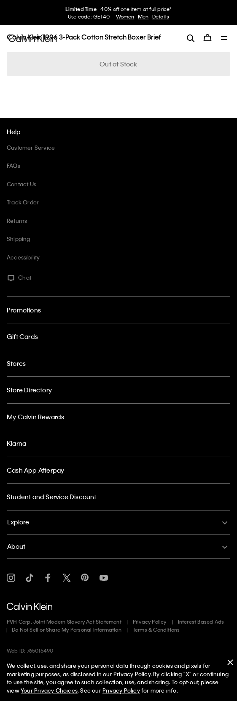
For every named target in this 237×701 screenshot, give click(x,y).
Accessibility (23, 257)
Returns (17, 220)
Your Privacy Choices (49, 690)
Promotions (24, 310)
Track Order (23, 202)
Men (143, 16)
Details (160, 16)
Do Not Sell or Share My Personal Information (66, 629)
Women (125, 16)
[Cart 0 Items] (207, 38)
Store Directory (29, 390)
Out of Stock (118, 64)
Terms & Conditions (156, 629)
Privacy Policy (150, 621)
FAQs (13, 165)
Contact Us (21, 184)
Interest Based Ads (201, 621)
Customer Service (31, 147)
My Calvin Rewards (35, 417)
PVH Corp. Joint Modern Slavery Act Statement (64, 621)
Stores (16, 363)
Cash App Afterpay (35, 470)
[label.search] (190, 38)
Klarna (16, 443)
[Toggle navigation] (224, 38)
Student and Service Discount (52, 496)
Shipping (18, 238)
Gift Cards (22, 336)
